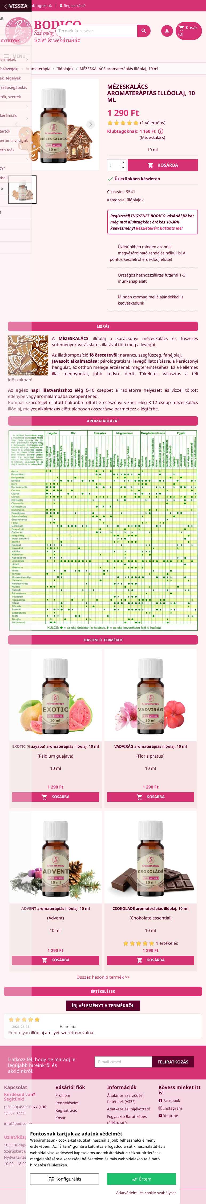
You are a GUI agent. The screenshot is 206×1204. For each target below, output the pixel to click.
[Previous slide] (16, 124)
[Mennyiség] (113, 165)
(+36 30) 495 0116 (19, 1106)
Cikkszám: (116, 191)
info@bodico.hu (18, 1123)
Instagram (170, 1108)
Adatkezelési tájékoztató (128, 1108)
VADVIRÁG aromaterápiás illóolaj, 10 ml (150, 746)
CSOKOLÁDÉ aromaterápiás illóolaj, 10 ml (150, 908)
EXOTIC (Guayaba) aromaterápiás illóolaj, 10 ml (55, 746)
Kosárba (162, 165)
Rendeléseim (67, 1102)
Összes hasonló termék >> (103, 977)
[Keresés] (103, 31)
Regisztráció (66, 1110)
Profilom (62, 1095)
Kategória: (116, 199)
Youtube (168, 1115)
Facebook (169, 1100)
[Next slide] (90, 124)
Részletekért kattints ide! (159, 228)
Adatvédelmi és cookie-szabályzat (146, 1192)
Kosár (60, 1117)
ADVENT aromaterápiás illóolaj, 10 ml (55, 908)
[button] (22, 189)
